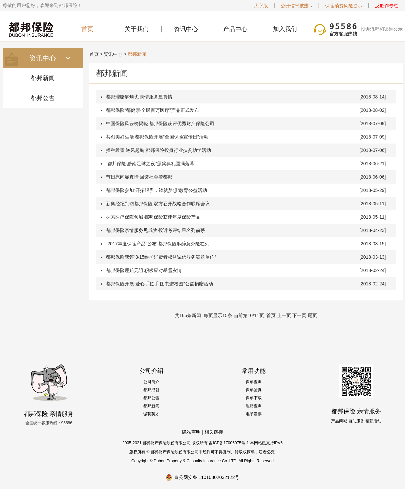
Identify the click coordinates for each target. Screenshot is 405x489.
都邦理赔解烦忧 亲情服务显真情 (139, 96)
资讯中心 (186, 29)
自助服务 (356, 421)
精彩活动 (373, 421)
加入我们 (285, 29)
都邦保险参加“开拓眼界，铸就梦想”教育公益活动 (156, 190)
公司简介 (151, 382)
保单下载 (254, 398)
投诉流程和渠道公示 (382, 29)
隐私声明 (191, 432)
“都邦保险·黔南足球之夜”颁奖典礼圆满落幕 (150, 163)
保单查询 (254, 382)
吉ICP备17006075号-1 (229, 443)
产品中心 (235, 29)
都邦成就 (151, 390)
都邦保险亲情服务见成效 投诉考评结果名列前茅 (155, 230)
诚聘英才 (151, 414)
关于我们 (137, 29)
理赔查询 (254, 406)
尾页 (312, 315)
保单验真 (254, 390)
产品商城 (339, 421)
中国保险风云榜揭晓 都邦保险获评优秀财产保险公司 (160, 123)
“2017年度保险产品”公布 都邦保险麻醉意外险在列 (157, 243)
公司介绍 (151, 371)
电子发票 (254, 414)
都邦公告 (43, 98)
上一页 (284, 315)
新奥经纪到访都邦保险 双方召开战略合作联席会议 (158, 203)
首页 (87, 29)
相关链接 (213, 432)
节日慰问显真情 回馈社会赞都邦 (139, 177)
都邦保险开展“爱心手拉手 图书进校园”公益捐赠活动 (159, 283)
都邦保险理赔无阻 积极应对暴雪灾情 (144, 270)
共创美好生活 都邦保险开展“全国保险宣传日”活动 (157, 137)
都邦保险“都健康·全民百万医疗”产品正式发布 (152, 110)
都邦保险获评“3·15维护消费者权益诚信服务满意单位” (161, 257)
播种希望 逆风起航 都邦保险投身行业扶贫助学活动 (158, 150)
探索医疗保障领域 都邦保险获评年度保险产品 (153, 217)
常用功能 (254, 371)
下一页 (299, 315)
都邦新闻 (43, 78)
